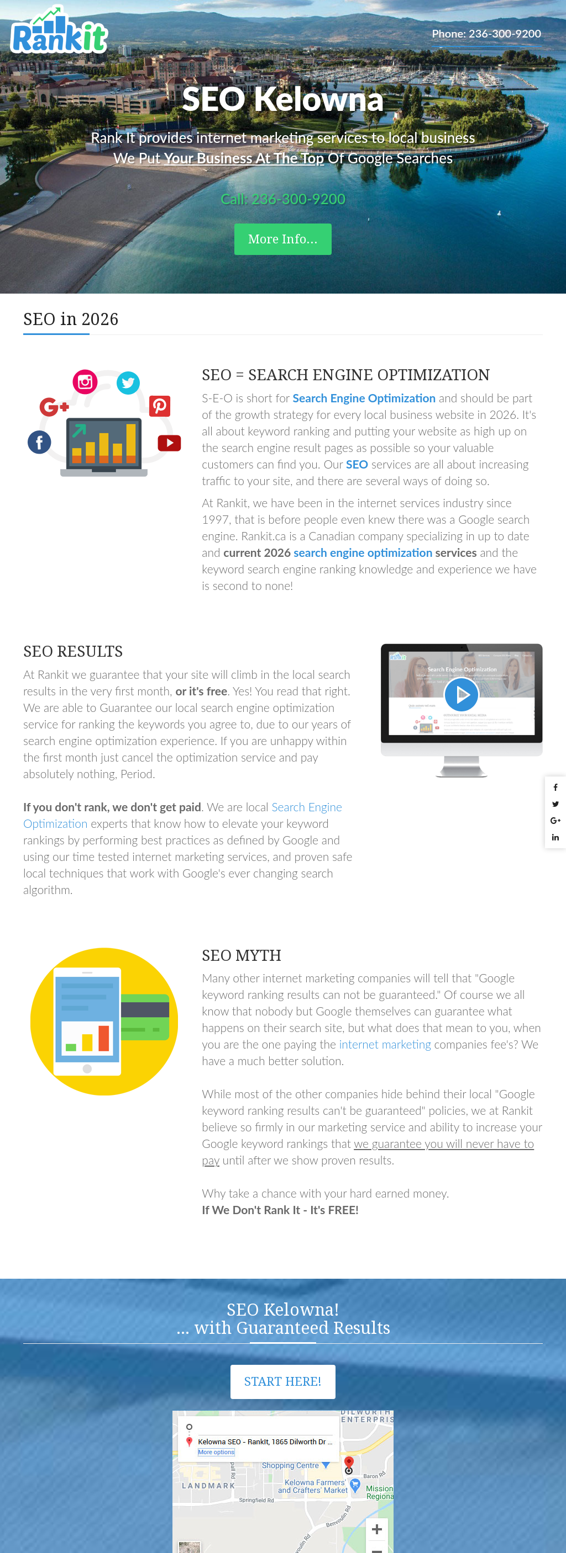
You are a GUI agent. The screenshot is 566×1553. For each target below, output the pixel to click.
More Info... (283, 239)
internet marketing (385, 1044)
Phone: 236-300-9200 (486, 33)
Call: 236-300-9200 (283, 199)
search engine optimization (363, 552)
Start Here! (283, 1382)
